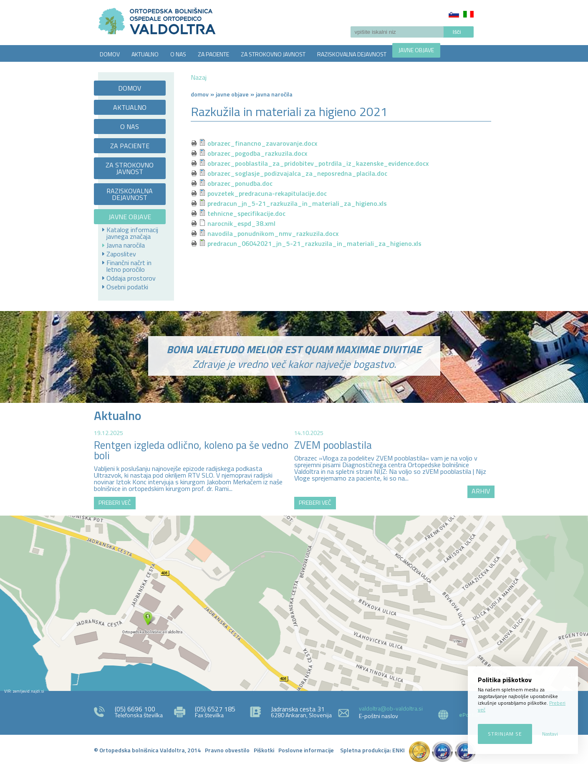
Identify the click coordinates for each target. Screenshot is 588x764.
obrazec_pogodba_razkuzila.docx (257, 153)
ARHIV (481, 491)
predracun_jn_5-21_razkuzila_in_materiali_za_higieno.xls (297, 203)
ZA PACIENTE (213, 54)
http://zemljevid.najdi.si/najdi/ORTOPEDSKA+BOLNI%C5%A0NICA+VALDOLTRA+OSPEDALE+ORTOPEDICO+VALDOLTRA (294, 603)
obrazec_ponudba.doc (240, 183)
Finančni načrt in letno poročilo (128, 266)
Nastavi (550, 734)
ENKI (398, 750)
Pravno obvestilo (227, 750)
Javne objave (232, 94)
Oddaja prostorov (131, 278)
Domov (200, 94)
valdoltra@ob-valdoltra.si (391, 708)
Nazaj (199, 77)
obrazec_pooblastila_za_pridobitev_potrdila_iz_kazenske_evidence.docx (318, 163)
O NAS (178, 54)
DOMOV (110, 54)
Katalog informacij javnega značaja (132, 233)
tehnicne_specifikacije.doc (246, 213)
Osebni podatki (127, 286)
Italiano (468, 14)
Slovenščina (454, 14)
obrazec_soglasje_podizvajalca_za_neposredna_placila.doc (297, 173)
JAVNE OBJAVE (416, 50)
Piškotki (264, 750)
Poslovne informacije (306, 750)
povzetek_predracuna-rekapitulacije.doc (267, 193)
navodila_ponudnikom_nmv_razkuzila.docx (272, 233)
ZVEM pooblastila (333, 445)
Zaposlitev (121, 253)
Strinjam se (505, 734)
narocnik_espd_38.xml (241, 223)
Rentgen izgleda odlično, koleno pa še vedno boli (191, 450)
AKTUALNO (145, 54)
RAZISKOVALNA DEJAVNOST (351, 54)
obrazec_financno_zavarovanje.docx (262, 143)
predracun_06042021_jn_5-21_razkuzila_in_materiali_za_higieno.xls (314, 243)
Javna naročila (125, 245)
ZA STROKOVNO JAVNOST (273, 54)
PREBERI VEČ (114, 502)
